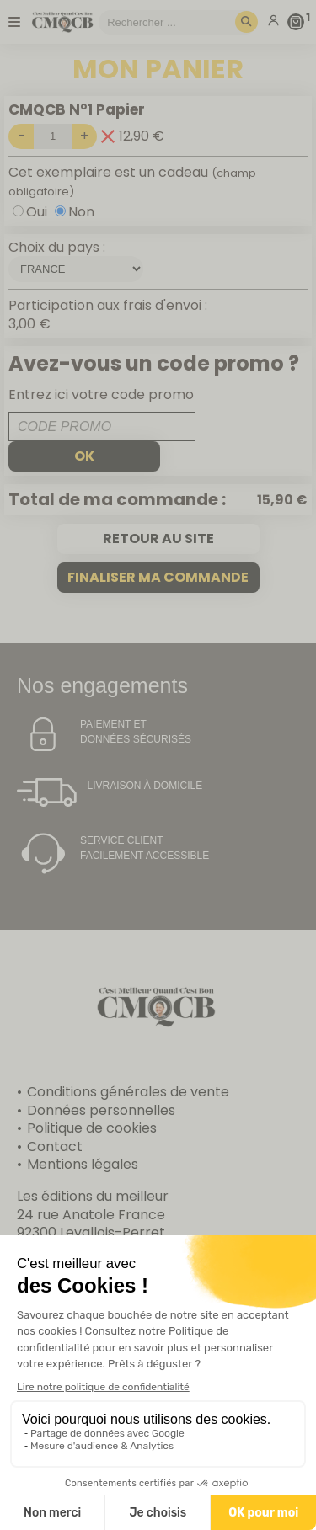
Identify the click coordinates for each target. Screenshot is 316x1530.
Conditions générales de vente (128, 1091)
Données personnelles (101, 1110)
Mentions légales (82, 1164)
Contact (55, 1146)
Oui (36, 211)
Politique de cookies (92, 1128)
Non (81, 211)
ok (84, 456)
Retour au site (158, 538)
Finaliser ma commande (158, 577)
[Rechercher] (246, 22)
